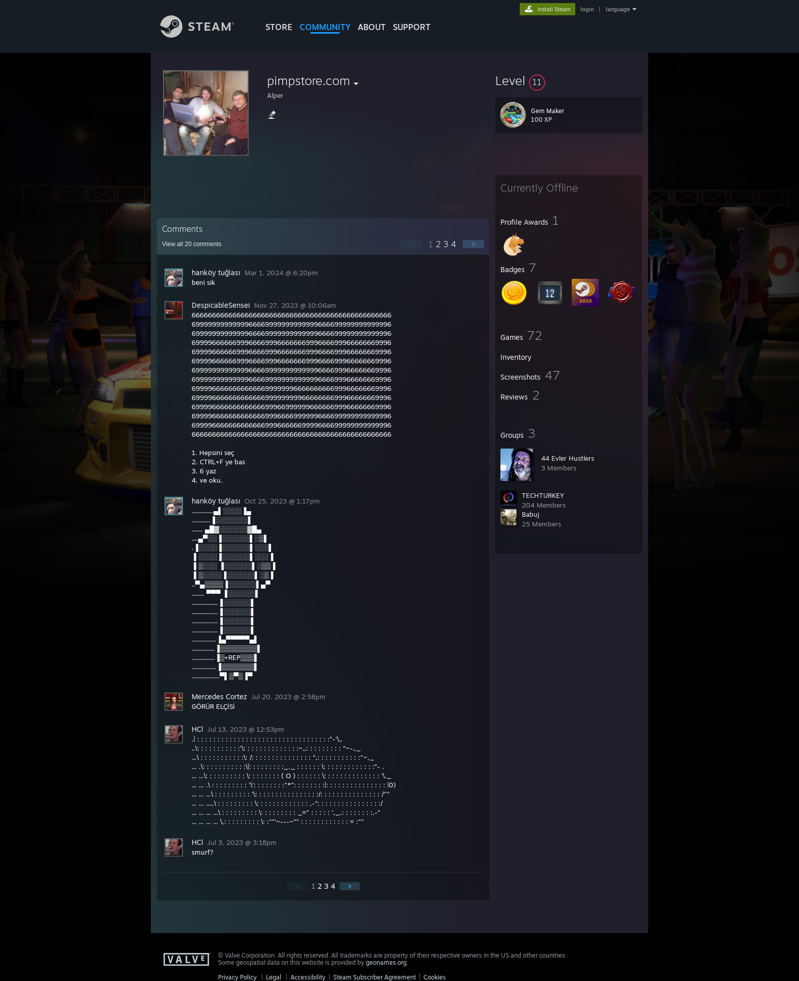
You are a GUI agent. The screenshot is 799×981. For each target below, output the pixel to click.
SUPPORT (412, 27)
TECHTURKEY (543, 495)
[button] (568, 80)
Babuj (530, 514)
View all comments (192, 244)
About (372, 27)
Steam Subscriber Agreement (374, 977)
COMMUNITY (325, 27)
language (618, 9)
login (587, 9)
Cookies (434, 977)
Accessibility (308, 977)
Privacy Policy (237, 977)
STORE (278, 27)
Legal (273, 977)
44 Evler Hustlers (567, 458)
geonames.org (386, 962)
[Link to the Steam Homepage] (205, 35)
